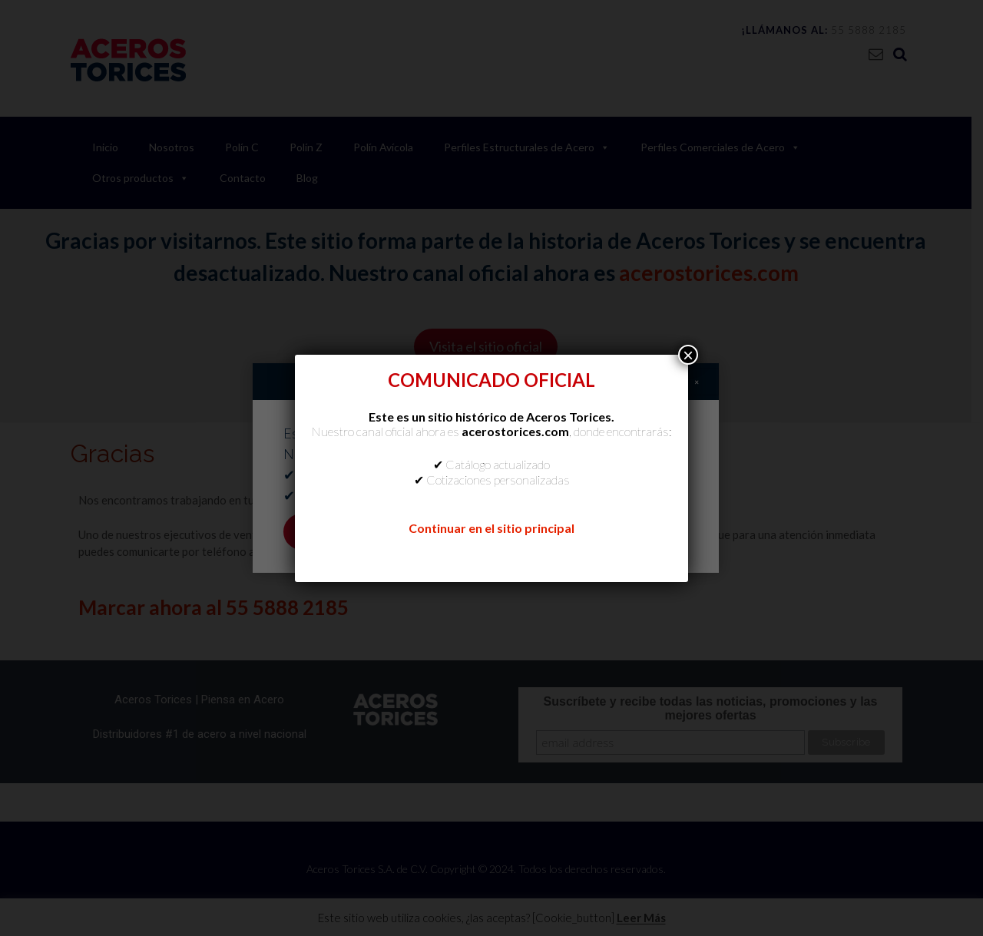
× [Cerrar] (688, 355)
